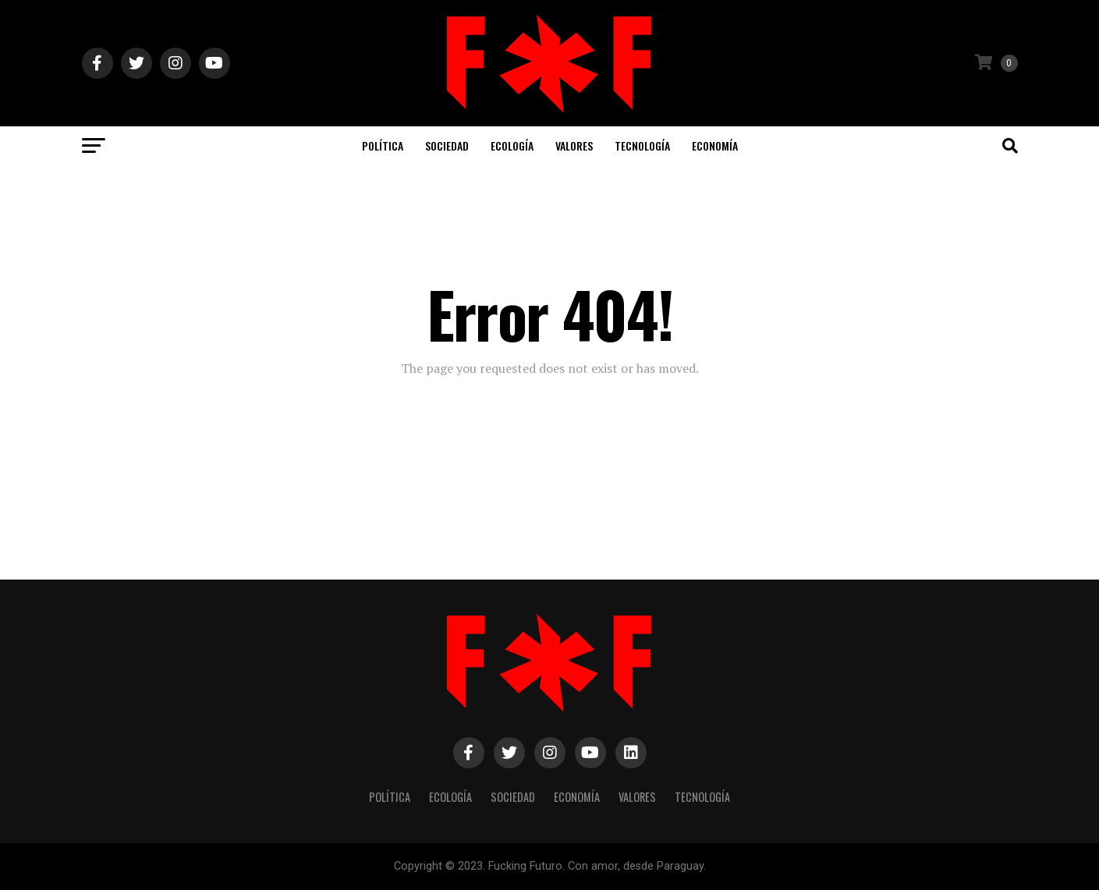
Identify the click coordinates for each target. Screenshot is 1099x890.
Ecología (512, 145)
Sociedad (447, 145)
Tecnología (642, 145)
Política (382, 145)
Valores (574, 145)
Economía (715, 145)
